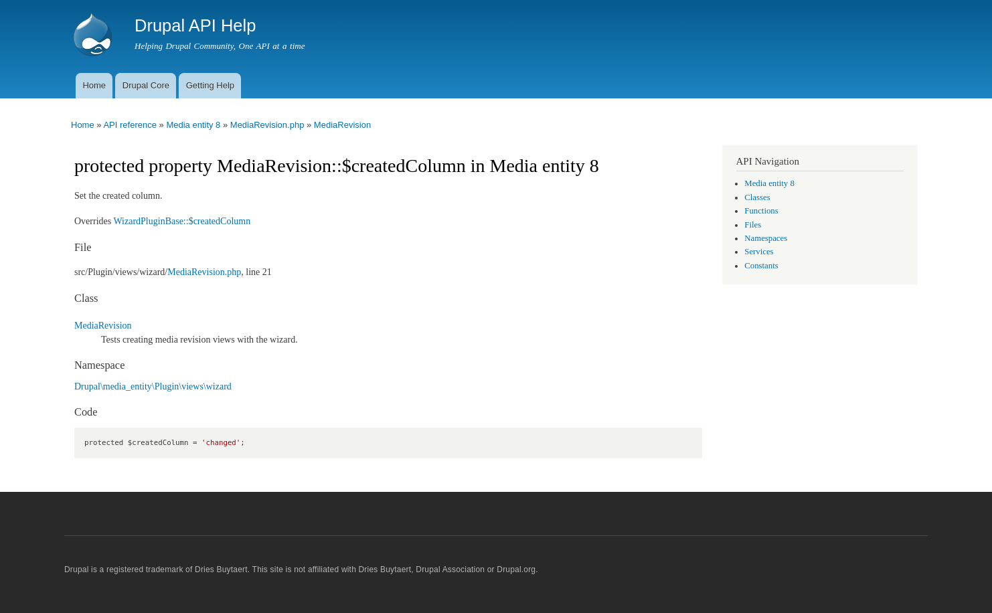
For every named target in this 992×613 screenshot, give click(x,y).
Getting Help (210, 85)
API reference (130, 125)
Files (752, 225)
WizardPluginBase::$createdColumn (181, 221)
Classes (757, 197)
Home (94, 85)
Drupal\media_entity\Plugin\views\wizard (153, 386)
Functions (761, 210)
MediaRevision (342, 125)
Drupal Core (145, 85)
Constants (761, 265)
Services (758, 251)
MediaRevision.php (267, 125)
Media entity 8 (193, 125)
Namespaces (765, 238)
